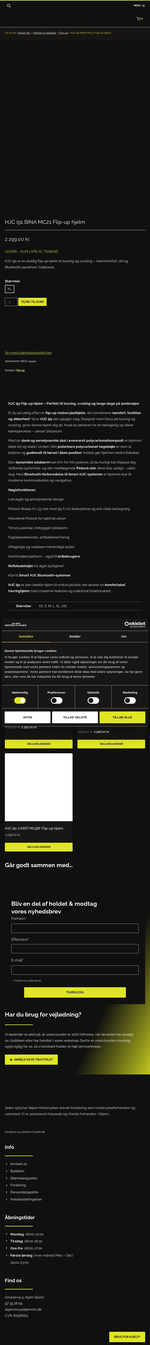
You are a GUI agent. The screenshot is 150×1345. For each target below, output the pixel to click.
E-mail (17, 958)
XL (10, 287)
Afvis (27, 717)
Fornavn (19, 916)
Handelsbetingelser (26, 1197)
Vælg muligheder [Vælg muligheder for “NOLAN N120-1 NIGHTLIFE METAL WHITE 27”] (111, 742)
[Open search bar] (9, 6)
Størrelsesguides (23, 1176)
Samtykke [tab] (26, 636)
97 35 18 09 (13, 1301)
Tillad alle (122, 717)
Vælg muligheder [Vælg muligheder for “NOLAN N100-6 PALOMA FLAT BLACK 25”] (38, 742)
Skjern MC (24, 32)
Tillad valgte (75, 717)
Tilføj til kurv (32, 300)
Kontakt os (18, 1162)
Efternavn (20, 937)
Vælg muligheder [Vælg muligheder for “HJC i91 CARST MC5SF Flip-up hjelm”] (38, 845)
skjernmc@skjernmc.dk (23, 1308)
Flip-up (63, 32)
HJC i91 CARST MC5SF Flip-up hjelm (34, 826)
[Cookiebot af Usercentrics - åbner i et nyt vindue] (127, 625)
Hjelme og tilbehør (44, 32)
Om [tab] (123, 636)
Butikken (17, 1169)
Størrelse (12, 279)
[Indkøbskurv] (141, 18)
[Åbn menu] (139, 6)
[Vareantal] (11, 300)
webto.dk (39, 1130)
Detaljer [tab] (75, 636)
